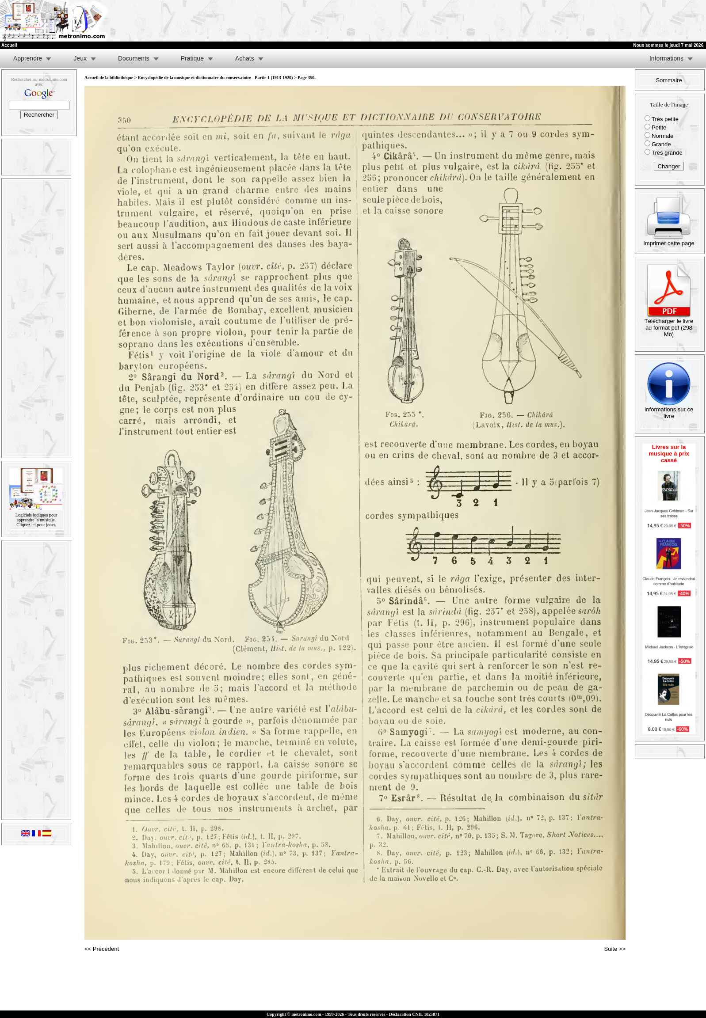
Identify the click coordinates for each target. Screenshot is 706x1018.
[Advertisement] (597, 21)
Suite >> (615, 949)
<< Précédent (101, 949)
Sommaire (669, 80)
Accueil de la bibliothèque (108, 77)
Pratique (192, 58)
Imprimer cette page (669, 241)
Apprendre (27, 58)
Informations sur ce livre (669, 410)
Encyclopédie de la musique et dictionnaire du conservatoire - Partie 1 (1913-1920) (215, 77)
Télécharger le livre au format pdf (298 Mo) (669, 325)
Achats (244, 58)
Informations (666, 58)
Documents (133, 58)
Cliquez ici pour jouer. (36, 524)
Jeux (80, 58)
